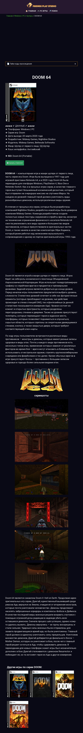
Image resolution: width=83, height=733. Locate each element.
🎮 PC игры (42, 11)
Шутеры (29, 16)
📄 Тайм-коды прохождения (19, 64)
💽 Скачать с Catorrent (15, 163)
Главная (9, 16)
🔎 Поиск (53, 11)
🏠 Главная (31, 11)
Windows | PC (19, 16)
